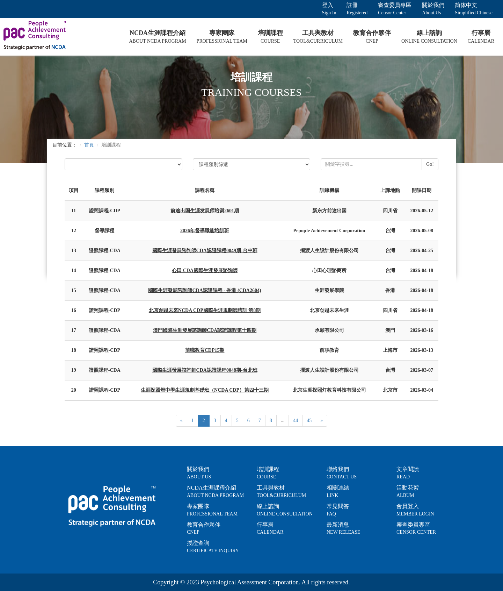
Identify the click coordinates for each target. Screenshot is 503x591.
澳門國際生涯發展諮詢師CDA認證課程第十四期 (204, 330)
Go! (430, 164)
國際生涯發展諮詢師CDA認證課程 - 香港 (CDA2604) (204, 290)
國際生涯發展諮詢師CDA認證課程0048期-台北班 (204, 370)
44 (295, 420)
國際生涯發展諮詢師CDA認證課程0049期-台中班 (204, 250)
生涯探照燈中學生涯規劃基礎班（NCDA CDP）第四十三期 (205, 390)
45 (309, 420)
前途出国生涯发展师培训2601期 (204, 210)
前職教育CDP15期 (205, 350)
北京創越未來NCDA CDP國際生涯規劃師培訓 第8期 (205, 310)
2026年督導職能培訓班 (204, 230)
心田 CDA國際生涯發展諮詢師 (205, 270)
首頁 (89, 145)
